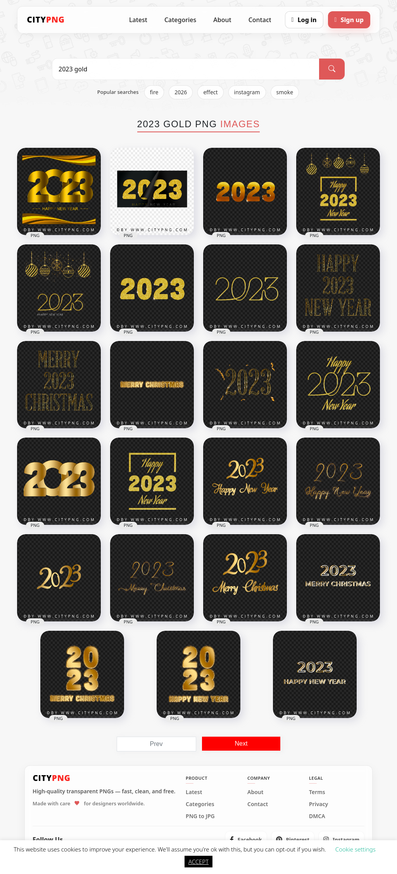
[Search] (332, 69)
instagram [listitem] (247, 92)
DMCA (317, 816)
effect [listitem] (210, 92)
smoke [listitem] (284, 92)
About (222, 20)
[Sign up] (349, 19)
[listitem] (246, 839)
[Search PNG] (185, 69)
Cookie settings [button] (355, 849)
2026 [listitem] (180, 92)
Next (241, 743)
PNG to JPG (200, 816)
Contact (260, 20)
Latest (138, 20)
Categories (180, 20)
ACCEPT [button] (198, 861)
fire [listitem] (154, 92)
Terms (317, 792)
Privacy (318, 804)
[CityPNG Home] (46, 19)
